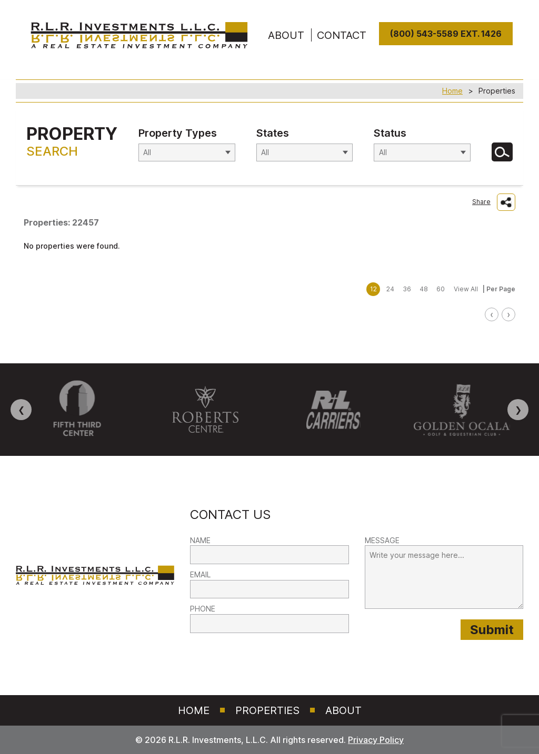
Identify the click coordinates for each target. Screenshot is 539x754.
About (343, 710)
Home (452, 90)
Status (390, 133)
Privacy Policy (376, 740)
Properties (267, 710)
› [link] (508, 314)
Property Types (177, 133)
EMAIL (200, 574)
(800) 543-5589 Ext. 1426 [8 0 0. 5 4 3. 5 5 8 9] (446, 33)
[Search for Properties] (502, 151)
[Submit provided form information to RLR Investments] (492, 629)
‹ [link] (491, 314)
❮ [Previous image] (21, 409)
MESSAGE (382, 540)
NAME (200, 540)
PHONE (202, 608)
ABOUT (286, 35)
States (272, 133)
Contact (341, 35)
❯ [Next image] (518, 409)
